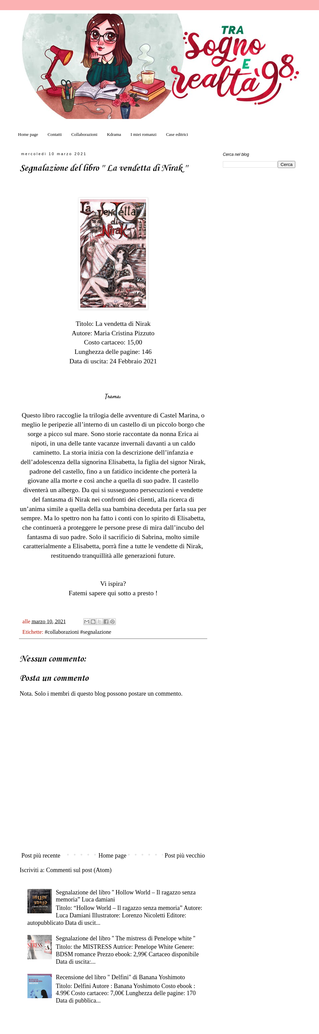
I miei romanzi (144, 134)
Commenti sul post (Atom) (79, 870)
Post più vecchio (185, 855)
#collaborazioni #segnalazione (78, 632)
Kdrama (114, 134)
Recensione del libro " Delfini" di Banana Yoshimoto (120, 977)
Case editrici (177, 134)
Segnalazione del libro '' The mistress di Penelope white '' (125, 938)
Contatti (55, 134)
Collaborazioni (84, 134)
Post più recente (40, 855)
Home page (28, 134)
